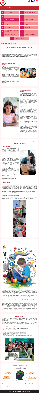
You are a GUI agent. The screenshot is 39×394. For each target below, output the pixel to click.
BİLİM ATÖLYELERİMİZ (7, 19)
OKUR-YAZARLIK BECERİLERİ (9, 16)
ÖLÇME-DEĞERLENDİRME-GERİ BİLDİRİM (9, 31)
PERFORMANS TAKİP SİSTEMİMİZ (29, 31)
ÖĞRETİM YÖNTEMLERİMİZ (27, 12)
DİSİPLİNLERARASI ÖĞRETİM (28, 16)
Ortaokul (5, 43)
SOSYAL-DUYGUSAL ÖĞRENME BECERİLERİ (28, 23)
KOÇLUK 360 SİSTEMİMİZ (8, 34)
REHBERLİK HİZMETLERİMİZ (27, 34)
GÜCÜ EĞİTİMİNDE (6, 7)
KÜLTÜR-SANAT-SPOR (17, 38)
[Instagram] (34, 1)
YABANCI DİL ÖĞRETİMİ (27, 19)
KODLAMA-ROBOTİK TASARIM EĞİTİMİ (9, 23)
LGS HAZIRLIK (25, 27)
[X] (32, 1)
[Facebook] (29, 1)
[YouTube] (37, 1)
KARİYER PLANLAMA (7, 27)
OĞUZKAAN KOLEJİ (7, 12)
